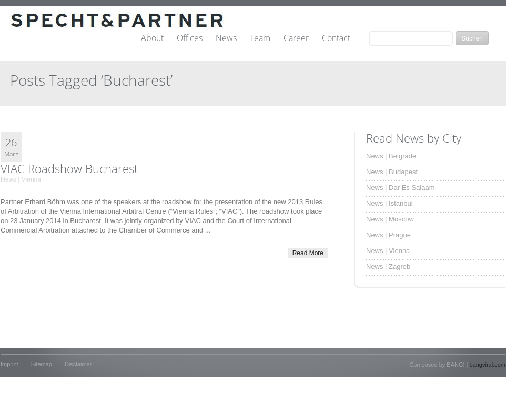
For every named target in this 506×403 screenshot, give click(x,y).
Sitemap (41, 364)
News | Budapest (392, 172)
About (152, 38)
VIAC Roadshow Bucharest (69, 168)
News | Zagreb (388, 266)
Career (296, 38)
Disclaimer (78, 364)
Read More (307, 253)
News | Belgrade (391, 156)
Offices (190, 38)
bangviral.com (487, 364)
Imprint (9, 364)
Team (260, 38)
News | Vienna (21, 179)
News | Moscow (390, 219)
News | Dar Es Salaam (400, 188)
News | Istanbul (389, 203)
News (226, 38)
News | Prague (388, 235)
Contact (336, 38)
